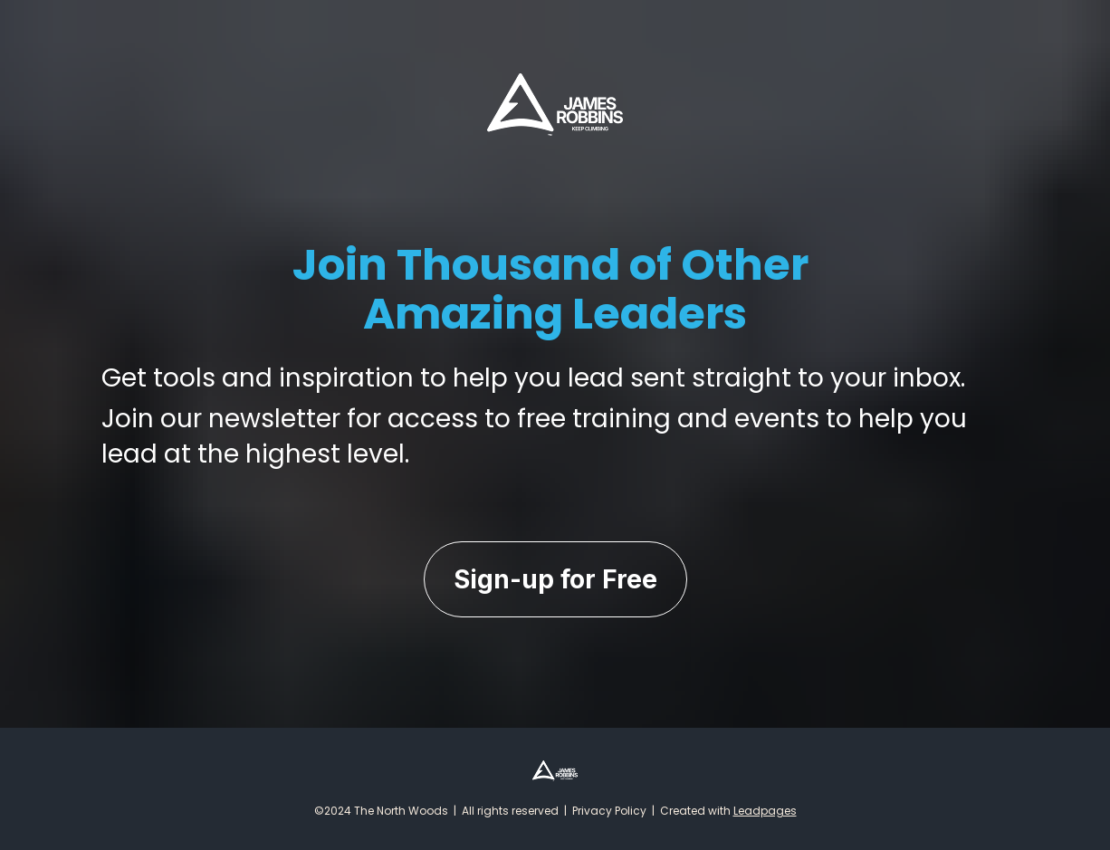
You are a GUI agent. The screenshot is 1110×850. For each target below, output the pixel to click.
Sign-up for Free (555, 579)
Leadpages (765, 810)
